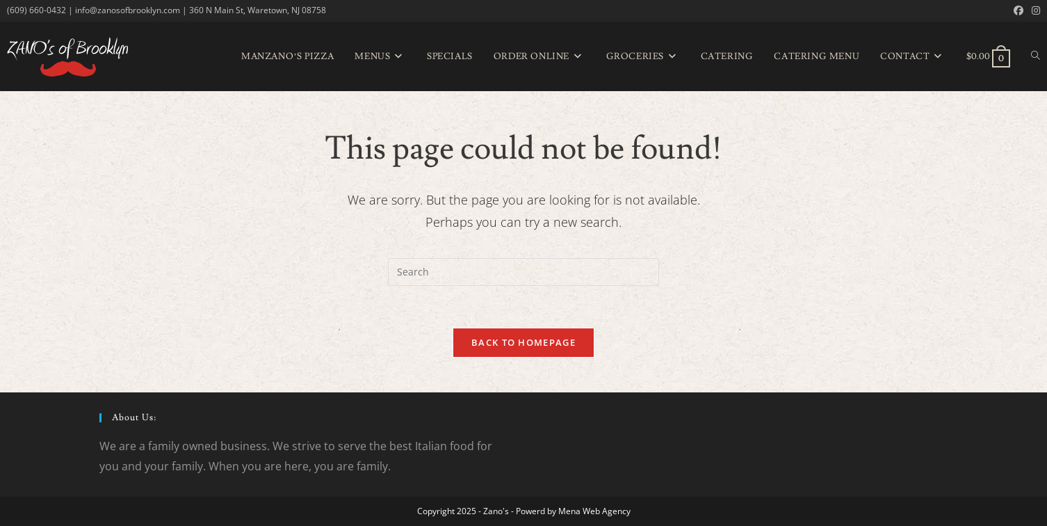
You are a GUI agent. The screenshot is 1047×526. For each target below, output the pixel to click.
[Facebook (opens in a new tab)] (1018, 10)
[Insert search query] (523, 272)
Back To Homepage (523, 342)
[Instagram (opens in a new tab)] (1034, 10)
